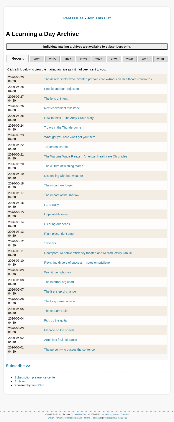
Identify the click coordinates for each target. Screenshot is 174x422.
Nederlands (97, 418)
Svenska (107, 418)
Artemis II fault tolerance (60, 340)
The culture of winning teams (63, 166)
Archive (20, 381)
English (51, 418)
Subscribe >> (18, 366)
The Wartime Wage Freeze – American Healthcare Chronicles (85, 156)
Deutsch (116, 418)
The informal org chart (59, 282)
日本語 (124, 418)
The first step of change (60, 291)
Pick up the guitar (56, 320)
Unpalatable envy (56, 214)
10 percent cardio (56, 147)
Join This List (99, 18)
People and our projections (62, 88)
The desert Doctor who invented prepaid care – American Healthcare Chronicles (98, 79)
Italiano (87, 418)
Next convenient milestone (62, 108)
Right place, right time (59, 233)
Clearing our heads (57, 224)
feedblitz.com (80, 414)
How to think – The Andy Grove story (69, 118)
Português (60, 418)
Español (78, 418)
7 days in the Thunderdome (62, 127)
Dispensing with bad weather (63, 176)
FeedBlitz (37, 385)
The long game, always (60, 301)
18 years (50, 243)
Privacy (109, 414)
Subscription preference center (35, 377)
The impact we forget (58, 185)
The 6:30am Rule (55, 311)
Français (70, 418)
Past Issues (73, 18)
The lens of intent (55, 98)
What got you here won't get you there (69, 137)
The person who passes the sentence (69, 349)
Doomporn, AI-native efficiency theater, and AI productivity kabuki (88, 253)
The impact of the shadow (61, 195)
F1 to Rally (51, 204)
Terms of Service (121, 414)
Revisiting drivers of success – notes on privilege (77, 262)
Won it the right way (57, 272)
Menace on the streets (59, 330)
